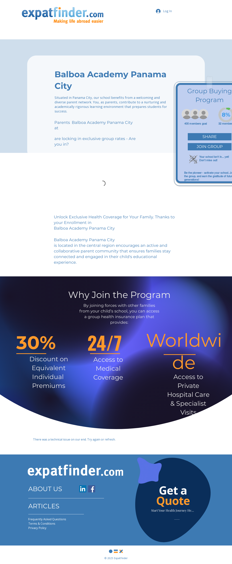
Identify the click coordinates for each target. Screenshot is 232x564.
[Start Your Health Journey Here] (173, 510)
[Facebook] (91, 488)
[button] (209, 136)
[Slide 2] (178, 535)
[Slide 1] (175, 536)
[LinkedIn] (82, 488)
